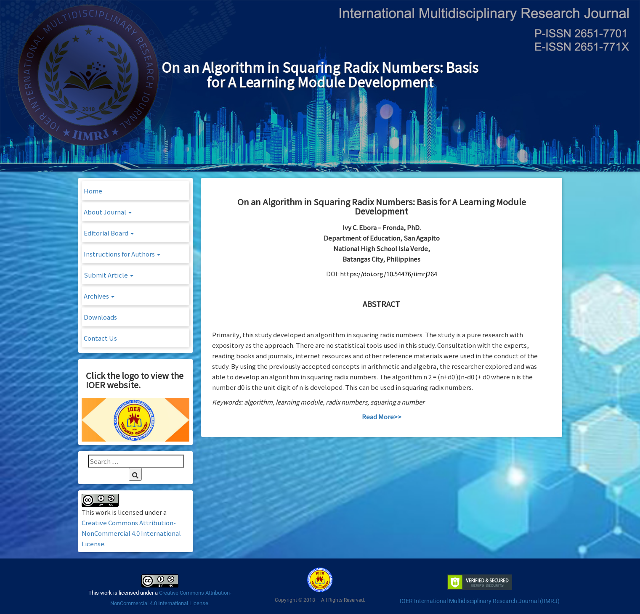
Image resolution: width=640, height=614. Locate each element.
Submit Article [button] (108, 274)
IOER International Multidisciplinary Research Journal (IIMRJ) (480, 601)
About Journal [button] (108, 211)
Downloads (100, 316)
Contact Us (100, 337)
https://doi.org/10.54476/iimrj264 (388, 273)
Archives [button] (99, 295)
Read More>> (381, 416)
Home (93, 190)
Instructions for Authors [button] (122, 253)
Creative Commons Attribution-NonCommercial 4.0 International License (131, 533)
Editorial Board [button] (109, 232)
